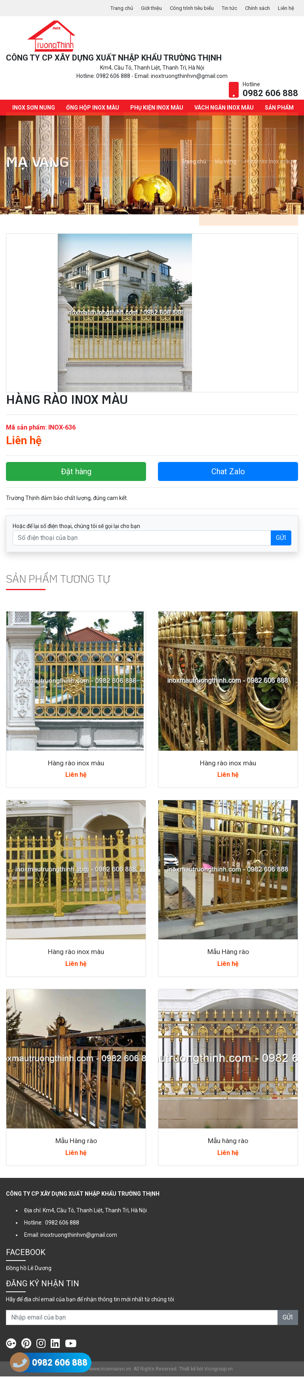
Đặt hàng (76, 475)
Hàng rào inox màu (76, 766)
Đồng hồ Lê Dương (28, 1271)
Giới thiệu (141, 8)
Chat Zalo (228, 475)
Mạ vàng (225, 165)
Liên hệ (285, 8)
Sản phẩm (278, 111)
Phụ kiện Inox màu (155, 111)
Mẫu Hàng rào (228, 955)
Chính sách (255, 8)
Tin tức (225, 8)
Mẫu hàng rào (228, 1144)
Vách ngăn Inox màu (223, 111)
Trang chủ (109, 8)
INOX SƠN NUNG (32, 111)
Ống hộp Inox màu (91, 111)
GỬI (281, 541)
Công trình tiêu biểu (184, 8)
